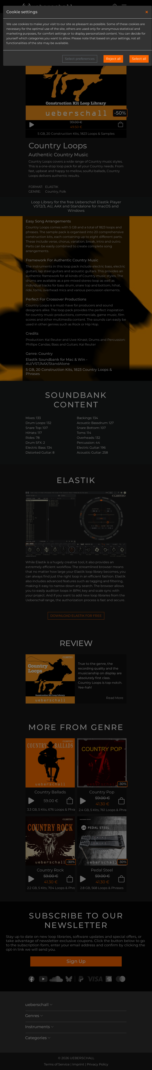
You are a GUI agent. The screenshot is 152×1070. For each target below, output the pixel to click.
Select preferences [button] (80, 59)
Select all (139, 59)
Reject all (113, 59)
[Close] (147, 12)
